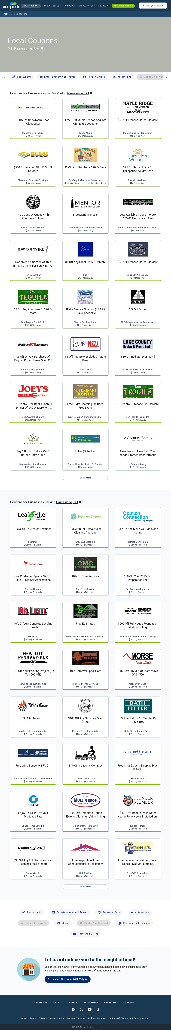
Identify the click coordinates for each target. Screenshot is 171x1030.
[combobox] (153, 6)
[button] (87, 6)
